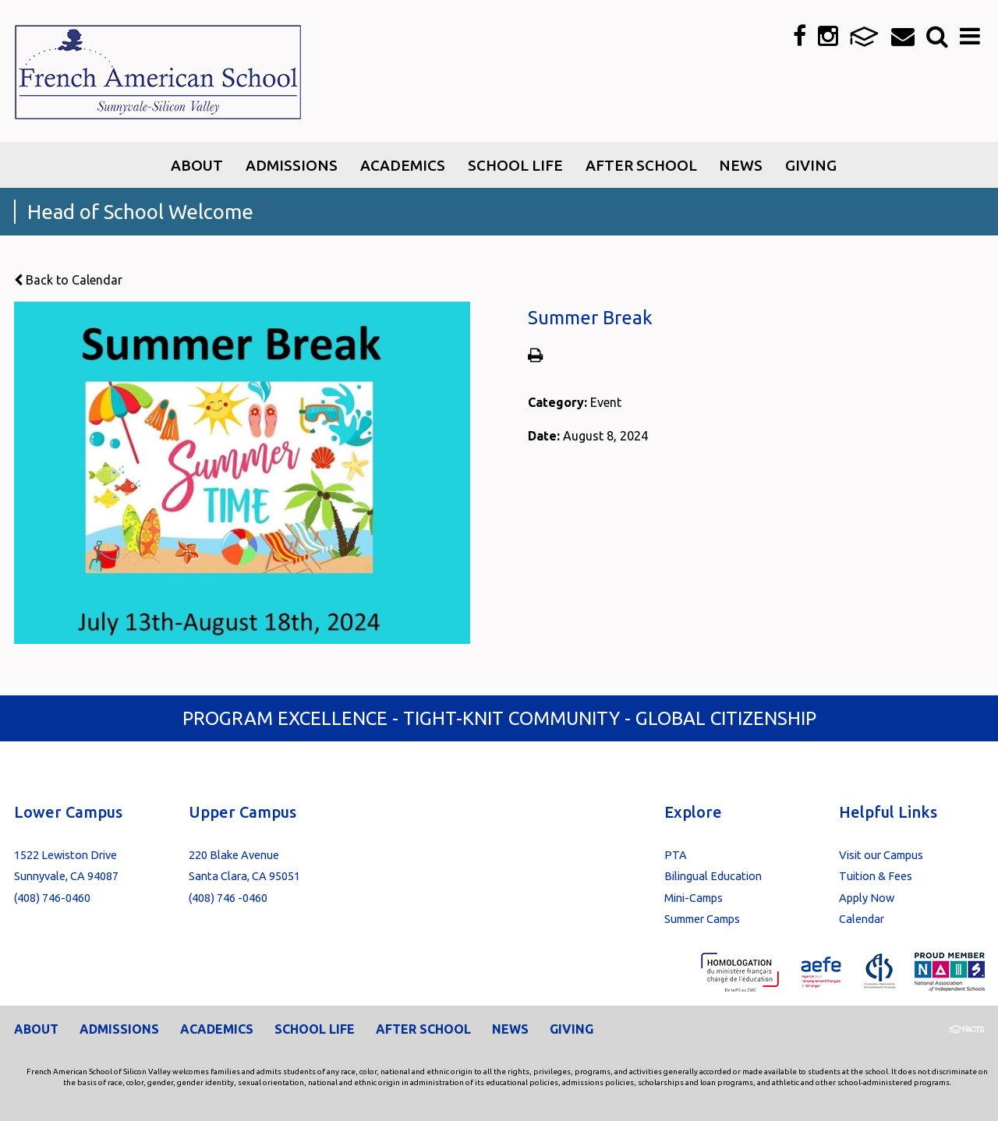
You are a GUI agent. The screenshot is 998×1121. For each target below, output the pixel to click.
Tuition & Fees (875, 875)
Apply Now (866, 897)
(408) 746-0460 (52, 897)
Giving (571, 1029)
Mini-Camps (693, 897)
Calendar (861, 918)
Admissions (119, 1029)
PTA (675, 854)
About (36, 1029)
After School (423, 1029)
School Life (314, 1029)
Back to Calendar (68, 280)
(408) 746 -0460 (228, 897)
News (510, 1029)
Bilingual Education (713, 875)
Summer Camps (702, 918)
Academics (216, 1029)
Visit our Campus (881, 854)
